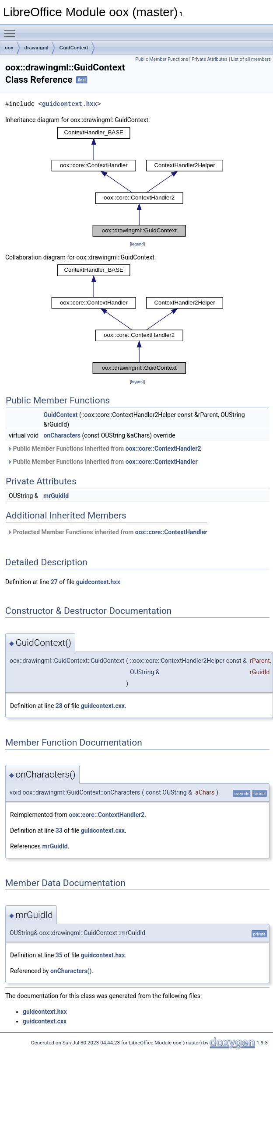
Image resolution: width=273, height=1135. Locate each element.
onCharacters (62, 435)
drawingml (36, 47)
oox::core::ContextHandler (162, 461)
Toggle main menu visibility (11, 29)
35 (59, 955)
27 (54, 581)
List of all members (251, 59)
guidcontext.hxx (69, 104)
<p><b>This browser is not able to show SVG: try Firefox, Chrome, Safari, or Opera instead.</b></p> (137, 182)
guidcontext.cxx (103, 705)
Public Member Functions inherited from (104, 448)
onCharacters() (70, 970)
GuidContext (74, 47)
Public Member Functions (161, 59)
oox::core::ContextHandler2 (163, 448)
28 (59, 705)
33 (59, 830)
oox (9, 47)
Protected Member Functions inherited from (107, 532)
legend (137, 244)
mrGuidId (56, 495)
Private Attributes (210, 59)
